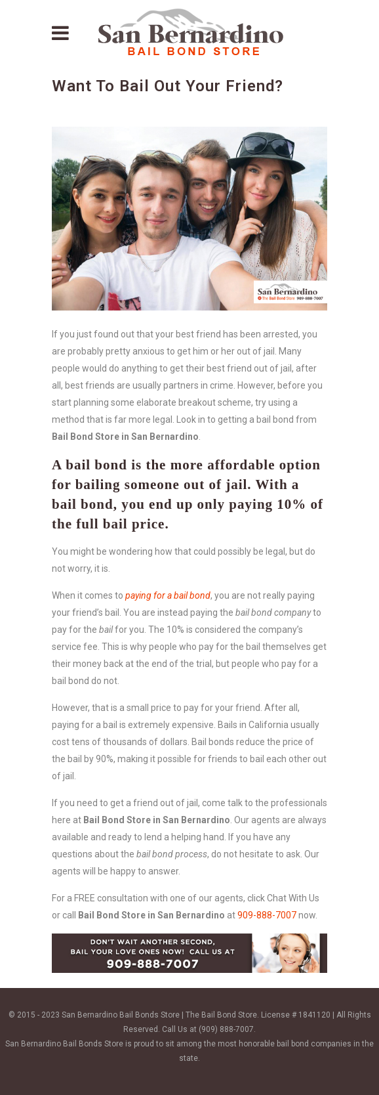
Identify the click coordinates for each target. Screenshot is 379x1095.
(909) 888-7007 (226, 1029)
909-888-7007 (266, 915)
